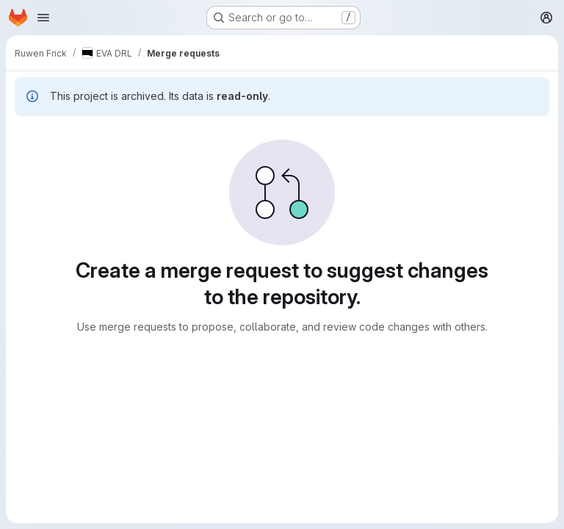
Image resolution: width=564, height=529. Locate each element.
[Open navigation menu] (43, 17)
